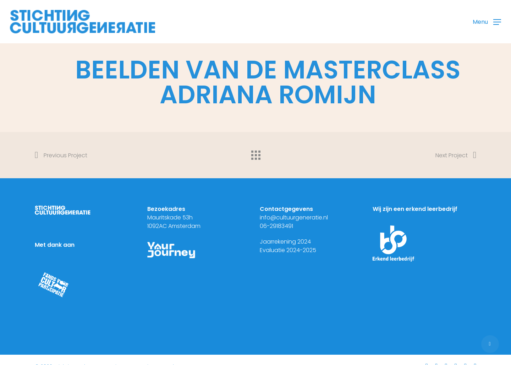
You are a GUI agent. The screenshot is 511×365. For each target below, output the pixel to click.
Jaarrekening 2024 (285, 242)
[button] (487, 22)
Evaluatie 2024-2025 (288, 250)
